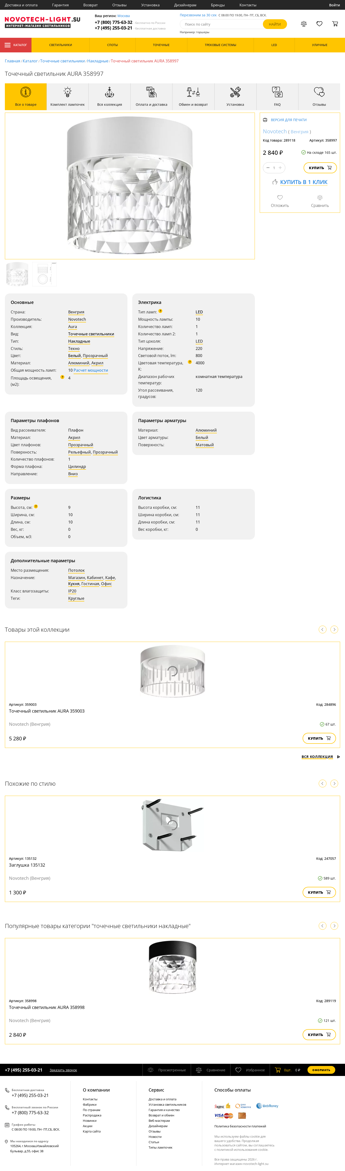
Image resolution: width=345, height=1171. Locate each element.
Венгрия (76, 312)
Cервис (156, 1090)
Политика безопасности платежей (240, 1126)
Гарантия (60, 4)
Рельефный (79, 452)
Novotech (77, 319)
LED (199, 312)
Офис (106, 583)
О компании (96, 1090)
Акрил (97, 363)
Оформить (321, 1070)
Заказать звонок (63, 1070)
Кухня (73, 583)
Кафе (110, 577)
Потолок (76, 570)
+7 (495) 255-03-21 (130, 28)
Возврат (90, 4)
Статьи (154, 1142)
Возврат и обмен (161, 1115)
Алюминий (78, 363)
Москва (123, 16)
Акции (87, 1126)
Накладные (97, 61)
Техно (74, 348)
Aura (72, 326)
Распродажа (92, 1115)
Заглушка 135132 (27, 865)
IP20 (72, 591)
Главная (12, 61)
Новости (155, 1136)
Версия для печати (289, 120)
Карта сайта (92, 1131)
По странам (91, 1110)
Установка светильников (167, 1104)
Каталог (16, 45)
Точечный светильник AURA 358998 (47, 1007)
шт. (283, 1070)
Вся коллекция (321, 756)
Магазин (76, 577)
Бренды (218, 4)
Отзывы (119, 4)
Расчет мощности (91, 370)
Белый (74, 355)
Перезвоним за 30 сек (198, 15)
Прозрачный (95, 355)
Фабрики (89, 1104)
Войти (334, 5)
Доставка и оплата (21, 4)
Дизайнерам (185, 4)
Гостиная (90, 583)
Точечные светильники (62, 61)
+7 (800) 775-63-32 (130, 22)
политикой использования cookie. (242, 1149)
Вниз (73, 473)
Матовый (205, 444)
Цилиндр (77, 466)
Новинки (89, 1120)
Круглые (76, 598)
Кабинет (95, 577)
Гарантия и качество (164, 1110)
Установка (150, 4)
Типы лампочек (160, 1147)
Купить (320, 167)
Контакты (248, 4)
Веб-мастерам (159, 1120)
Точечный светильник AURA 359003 (47, 711)
